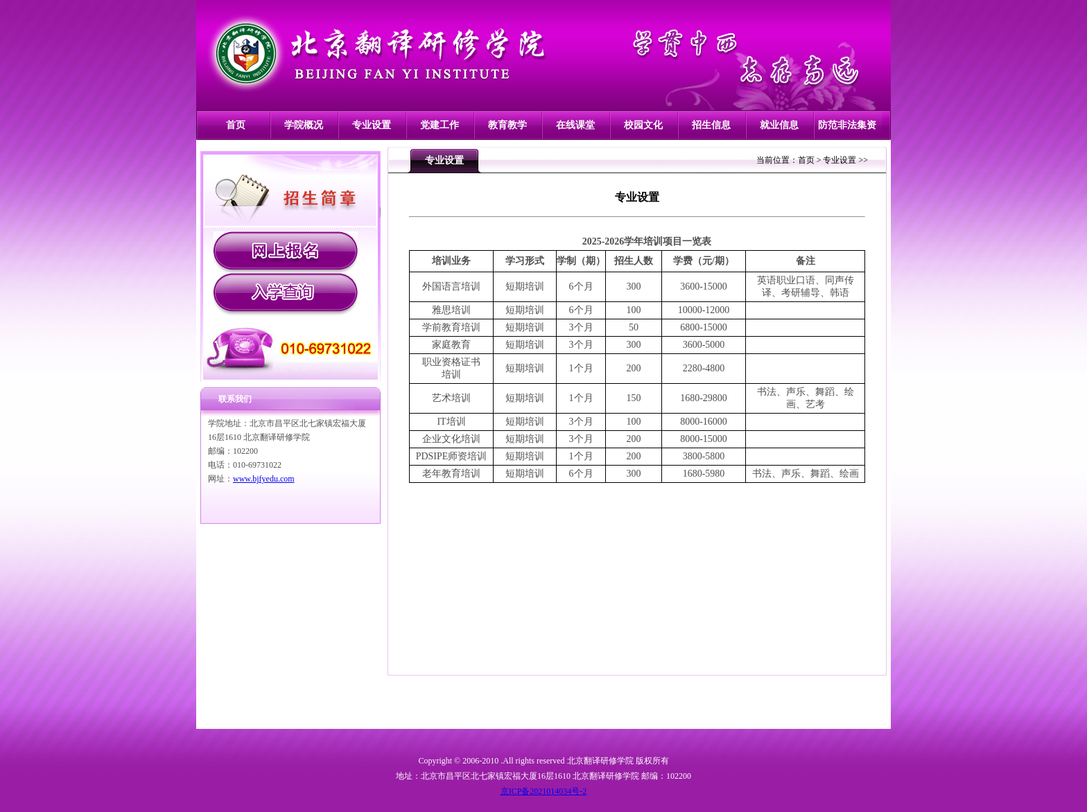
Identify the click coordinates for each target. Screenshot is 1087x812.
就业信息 (779, 125)
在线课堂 (575, 125)
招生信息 (711, 125)
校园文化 (643, 125)
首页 (235, 125)
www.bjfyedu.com (264, 479)
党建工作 (439, 125)
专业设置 (371, 125)
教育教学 (507, 125)
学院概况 (303, 125)
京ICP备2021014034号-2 (544, 791)
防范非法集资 (847, 125)
